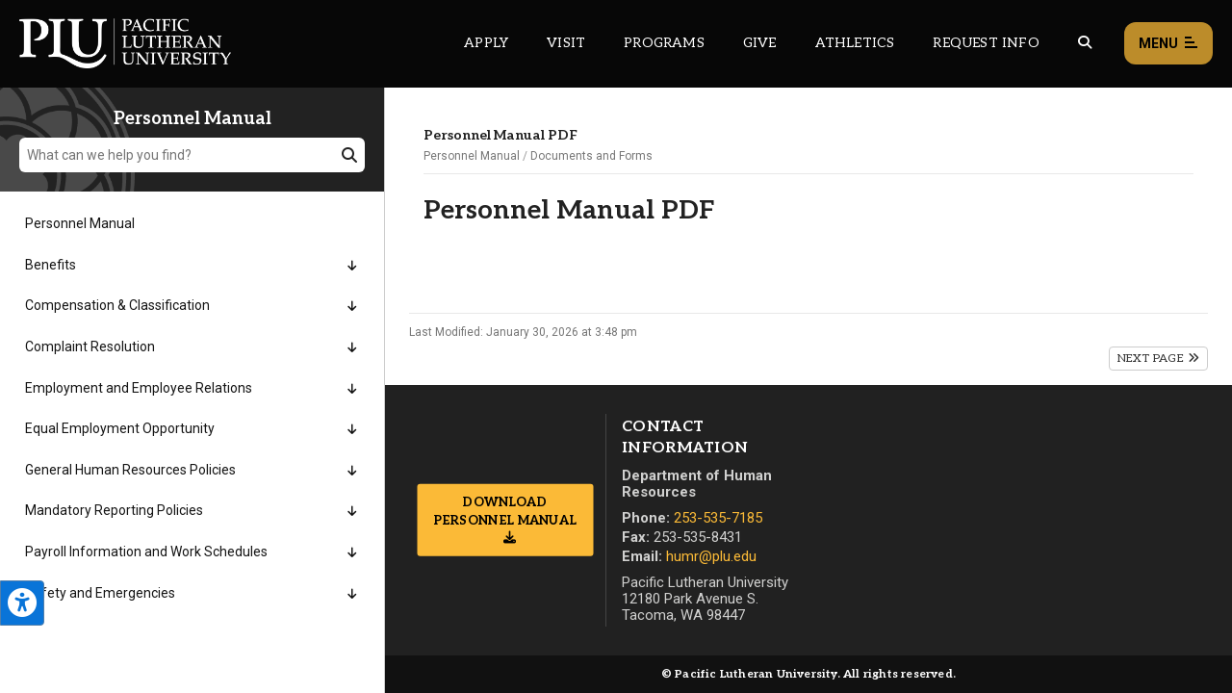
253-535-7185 (718, 517)
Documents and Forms (591, 156)
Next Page (1158, 358)
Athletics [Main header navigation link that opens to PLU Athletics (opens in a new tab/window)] (855, 43)
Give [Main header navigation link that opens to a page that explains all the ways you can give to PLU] (760, 43)
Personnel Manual (472, 156)
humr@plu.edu (711, 556)
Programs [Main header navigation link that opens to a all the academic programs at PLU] (664, 43)
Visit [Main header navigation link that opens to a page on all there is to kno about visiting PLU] (566, 43)
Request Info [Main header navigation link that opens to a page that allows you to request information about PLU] (986, 43)
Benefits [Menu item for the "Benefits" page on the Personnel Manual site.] (50, 264)
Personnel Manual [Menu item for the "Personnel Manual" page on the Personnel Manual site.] (80, 223)
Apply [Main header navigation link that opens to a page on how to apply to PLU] (486, 43)
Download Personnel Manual (505, 511)
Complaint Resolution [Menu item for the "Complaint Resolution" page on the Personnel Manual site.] (90, 346)
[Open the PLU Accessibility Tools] (22, 603)
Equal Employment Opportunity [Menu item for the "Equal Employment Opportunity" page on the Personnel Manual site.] (120, 428)
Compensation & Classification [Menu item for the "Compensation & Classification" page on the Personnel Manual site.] (117, 305)
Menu (1168, 44)
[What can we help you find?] (192, 155)
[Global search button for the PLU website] (1085, 42)
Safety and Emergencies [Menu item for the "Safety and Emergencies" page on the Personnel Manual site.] (100, 593)
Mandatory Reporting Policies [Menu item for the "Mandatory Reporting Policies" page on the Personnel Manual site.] (114, 510)
